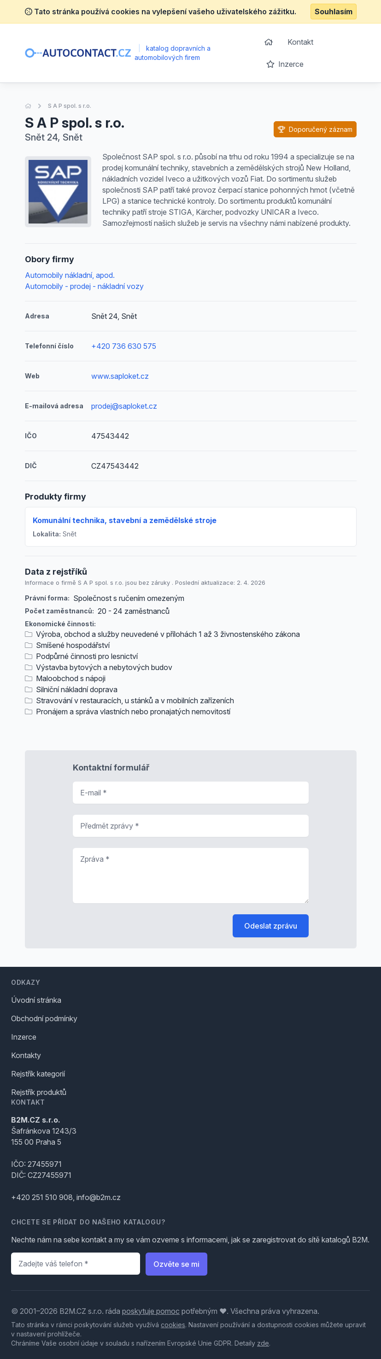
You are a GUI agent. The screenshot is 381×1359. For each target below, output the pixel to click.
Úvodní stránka (36, 1000)
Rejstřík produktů (38, 1092)
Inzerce (285, 64)
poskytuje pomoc (151, 1311)
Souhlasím (333, 11)
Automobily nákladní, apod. (70, 275)
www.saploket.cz (120, 376)
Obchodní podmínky (44, 1018)
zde (263, 1343)
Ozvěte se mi (176, 1264)
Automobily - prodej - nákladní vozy (84, 286)
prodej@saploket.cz (124, 406)
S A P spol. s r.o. (69, 105)
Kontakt (300, 42)
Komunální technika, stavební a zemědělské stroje (125, 520)
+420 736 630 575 (123, 346)
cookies (173, 1325)
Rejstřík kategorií (38, 1073)
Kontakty (26, 1055)
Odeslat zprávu (270, 925)
